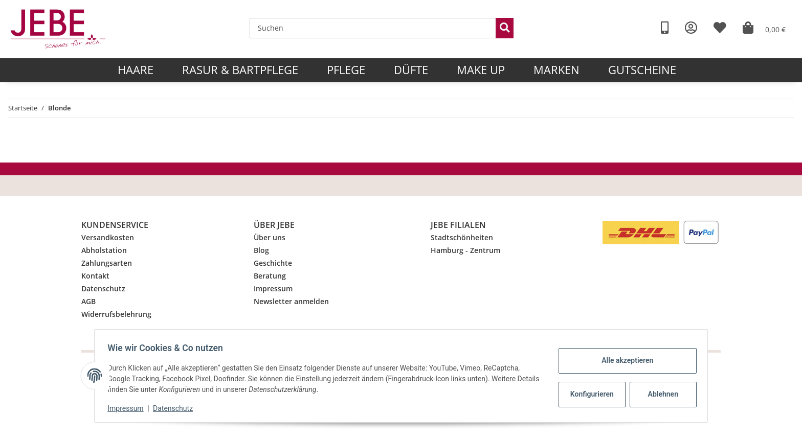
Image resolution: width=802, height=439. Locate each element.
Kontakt (95, 276)
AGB (88, 301)
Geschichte (273, 263)
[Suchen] (373, 28)
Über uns (269, 237)
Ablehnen (659, 394)
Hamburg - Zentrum (465, 250)
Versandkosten (107, 237)
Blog (261, 250)
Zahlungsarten (106, 263)
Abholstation (104, 250)
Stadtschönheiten (462, 237)
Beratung (270, 276)
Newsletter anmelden (291, 301)
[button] (691, 27)
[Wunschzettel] (719, 27)
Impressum (273, 288)
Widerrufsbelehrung (116, 314)
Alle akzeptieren (624, 360)
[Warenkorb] (764, 27)
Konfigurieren (589, 394)
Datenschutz (103, 288)
